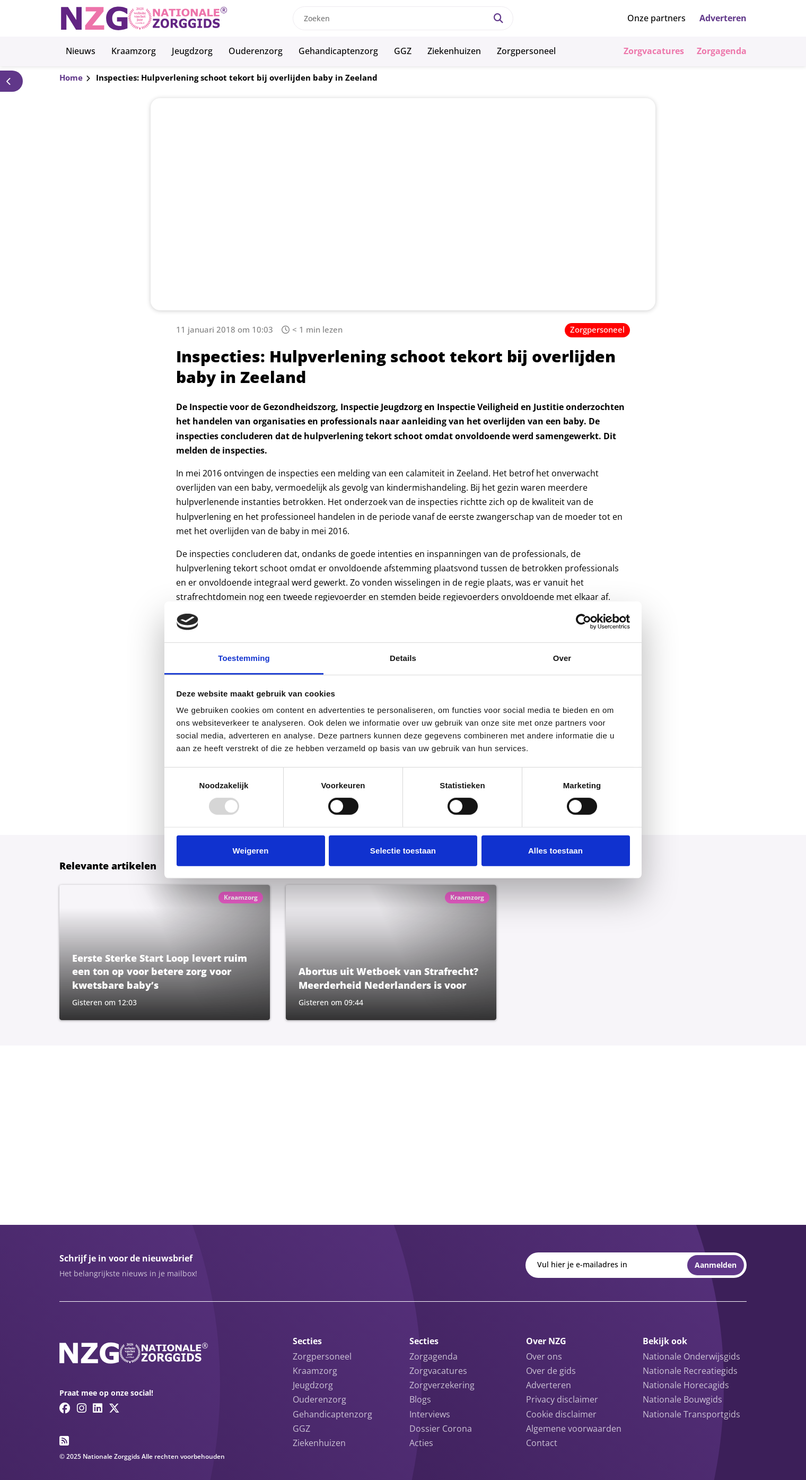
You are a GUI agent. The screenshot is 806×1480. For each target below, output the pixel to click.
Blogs (420, 1399)
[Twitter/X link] (114, 1407)
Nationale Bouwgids (682, 1399)
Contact (541, 1443)
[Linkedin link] (97, 1407)
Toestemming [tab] (244, 658)
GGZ (402, 51)
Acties (421, 1443)
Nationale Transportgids (691, 1414)
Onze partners (656, 18)
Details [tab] (403, 658)
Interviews (429, 1414)
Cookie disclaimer (561, 1414)
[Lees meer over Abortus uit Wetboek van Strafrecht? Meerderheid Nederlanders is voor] (391, 952)
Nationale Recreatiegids (690, 1371)
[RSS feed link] (64, 1440)
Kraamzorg (133, 51)
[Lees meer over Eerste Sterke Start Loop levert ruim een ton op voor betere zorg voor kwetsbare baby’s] (164, 952)
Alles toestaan (555, 850)
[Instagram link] (81, 1407)
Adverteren (723, 18)
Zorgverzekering (442, 1385)
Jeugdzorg (192, 51)
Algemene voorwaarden (573, 1428)
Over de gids (551, 1371)
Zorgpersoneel (526, 51)
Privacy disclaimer (562, 1399)
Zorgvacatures (654, 51)
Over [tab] (562, 658)
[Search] (498, 18)
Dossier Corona (440, 1428)
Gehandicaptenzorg (338, 51)
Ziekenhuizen (454, 51)
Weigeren (250, 850)
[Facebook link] (65, 1407)
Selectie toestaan (403, 850)
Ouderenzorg (256, 51)
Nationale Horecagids (686, 1385)
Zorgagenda (722, 51)
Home (71, 77)
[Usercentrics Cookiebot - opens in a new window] (583, 622)
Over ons (544, 1356)
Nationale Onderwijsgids (691, 1356)
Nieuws (80, 51)
